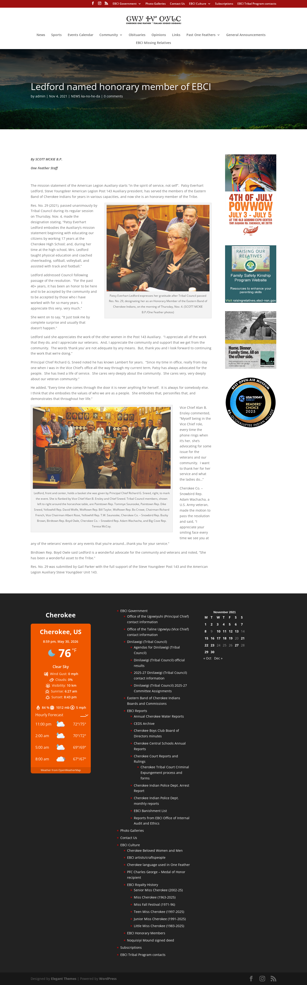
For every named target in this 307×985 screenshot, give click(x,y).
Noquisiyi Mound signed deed (150, 940)
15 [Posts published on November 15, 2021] (206, 638)
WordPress (108, 978)
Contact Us (177, 4)
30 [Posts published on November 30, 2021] (212, 652)
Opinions (159, 35)
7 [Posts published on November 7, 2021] (242, 624)
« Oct (207, 658)
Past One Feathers (201, 35)
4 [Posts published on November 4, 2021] (224, 624)
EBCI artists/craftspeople (146, 857)
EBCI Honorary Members (146, 933)
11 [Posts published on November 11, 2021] (224, 631)
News (41, 35)
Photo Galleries (155, 4)
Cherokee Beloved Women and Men (155, 850)
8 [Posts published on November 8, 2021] (205, 631)
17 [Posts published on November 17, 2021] (218, 638)
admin (40, 96)
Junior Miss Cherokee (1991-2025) (160, 919)
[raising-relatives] (250, 301)
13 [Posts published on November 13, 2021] (237, 631)
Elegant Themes (63, 978)
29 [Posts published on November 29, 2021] (206, 652)
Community (108, 35)
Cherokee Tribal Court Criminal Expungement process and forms (165, 772)
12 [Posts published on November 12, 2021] (231, 631)
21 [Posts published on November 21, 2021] (243, 638)
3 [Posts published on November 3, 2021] (218, 624)
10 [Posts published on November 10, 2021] (218, 631)
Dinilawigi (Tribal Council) (147, 641)
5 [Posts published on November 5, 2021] (230, 624)
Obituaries (137, 35)
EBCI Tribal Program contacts (256, 4)
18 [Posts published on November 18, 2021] (224, 638)
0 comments (113, 96)
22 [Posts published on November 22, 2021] (206, 645)
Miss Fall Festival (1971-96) (154, 904)
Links (176, 35)
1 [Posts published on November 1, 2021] (205, 624)
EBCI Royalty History (142, 884)
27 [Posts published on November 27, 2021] (237, 645)
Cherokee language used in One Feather (158, 864)
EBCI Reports (137, 711)
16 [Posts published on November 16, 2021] (212, 638)
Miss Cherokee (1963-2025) (154, 897)
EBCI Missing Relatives (153, 43)
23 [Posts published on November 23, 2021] (212, 645)
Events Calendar (80, 35)
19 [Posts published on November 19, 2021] (231, 638)
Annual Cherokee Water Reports (159, 716)
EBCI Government (125, 4)
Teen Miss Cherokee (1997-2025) (159, 911)
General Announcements (246, 35)
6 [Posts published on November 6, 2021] (236, 624)
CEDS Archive (144, 723)
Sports (56, 35)
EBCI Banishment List (150, 811)
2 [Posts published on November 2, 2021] (212, 624)
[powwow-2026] (250, 235)
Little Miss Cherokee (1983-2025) (159, 926)
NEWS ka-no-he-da (85, 96)
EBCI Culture (197, 4)
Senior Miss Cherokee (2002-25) (158, 890)
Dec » (218, 658)
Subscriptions (224, 4)
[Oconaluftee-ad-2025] (250, 426)
